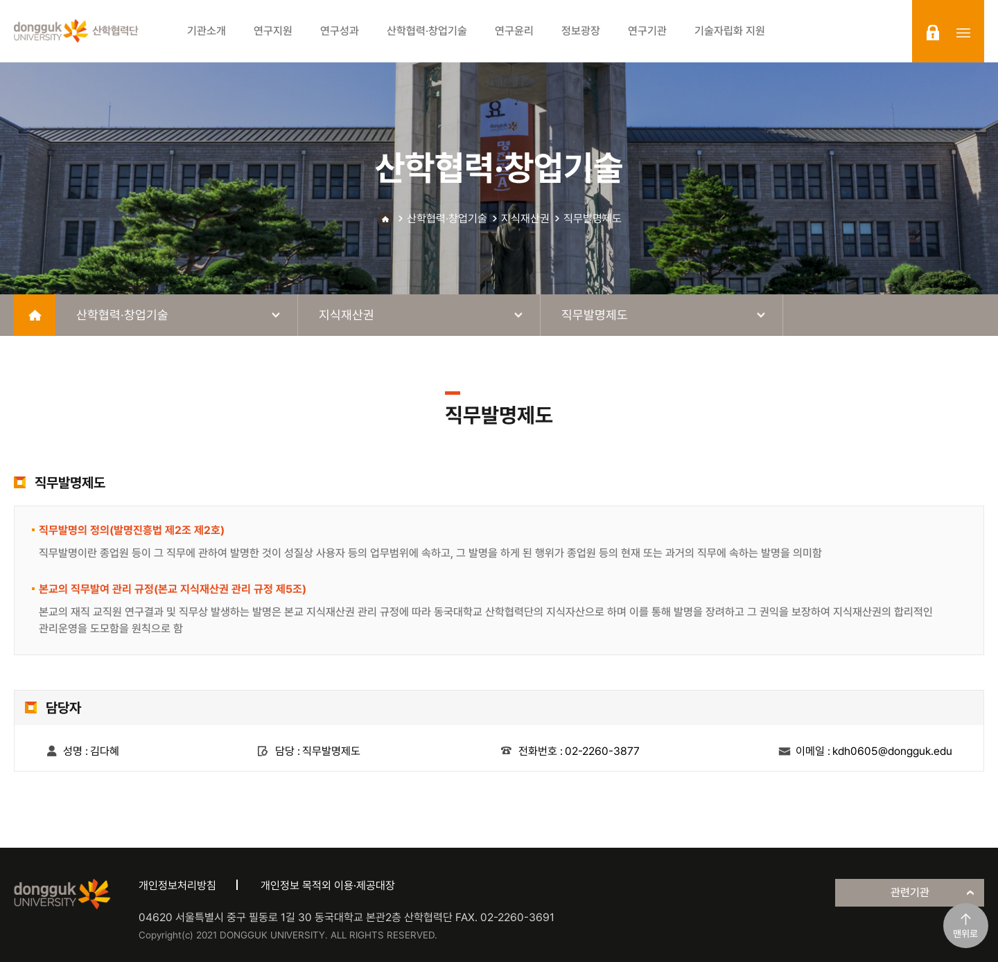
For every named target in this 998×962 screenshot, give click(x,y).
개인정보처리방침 (177, 885)
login (933, 32)
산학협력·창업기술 (447, 218)
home (34, 315)
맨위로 (965, 933)
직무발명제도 (592, 218)
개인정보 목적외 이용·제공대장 (328, 885)
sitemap (963, 32)
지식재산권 (525, 218)
